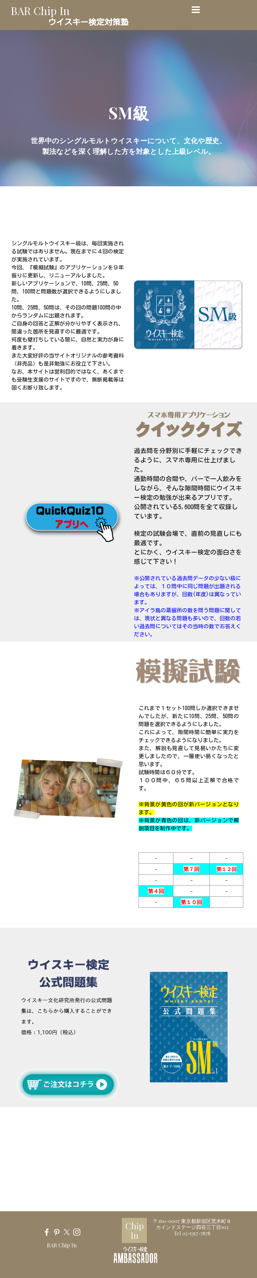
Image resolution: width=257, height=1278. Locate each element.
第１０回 (191, 901)
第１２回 (227, 869)
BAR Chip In (40, 10)
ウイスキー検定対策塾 (88, 22)
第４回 (156, 890)
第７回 (191, 868)
